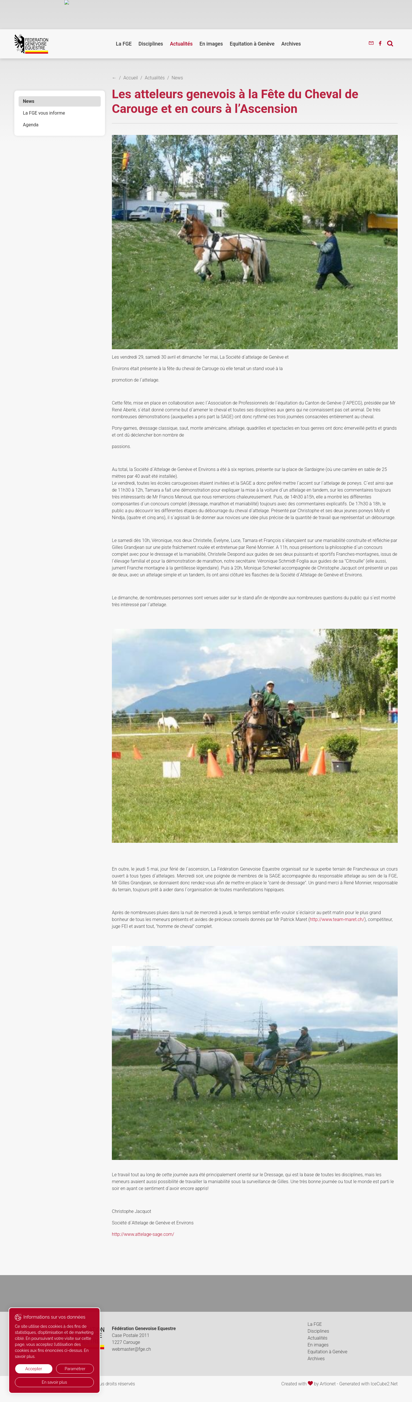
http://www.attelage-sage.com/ (143, 1234)
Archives (291, 44)
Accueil (130, 77)
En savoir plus (54, 1382)
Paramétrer (75, 1368)
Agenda (30, 124)
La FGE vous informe (44, 113)
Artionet (328, 1384)
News (28, 101)
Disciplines (150, 44)
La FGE (124, 44)
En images (211, 44)
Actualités (181, 44)
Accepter (33, 1368)
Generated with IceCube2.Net (368, 1384)
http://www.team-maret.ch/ (337, 919)
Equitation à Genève (252, 44)
